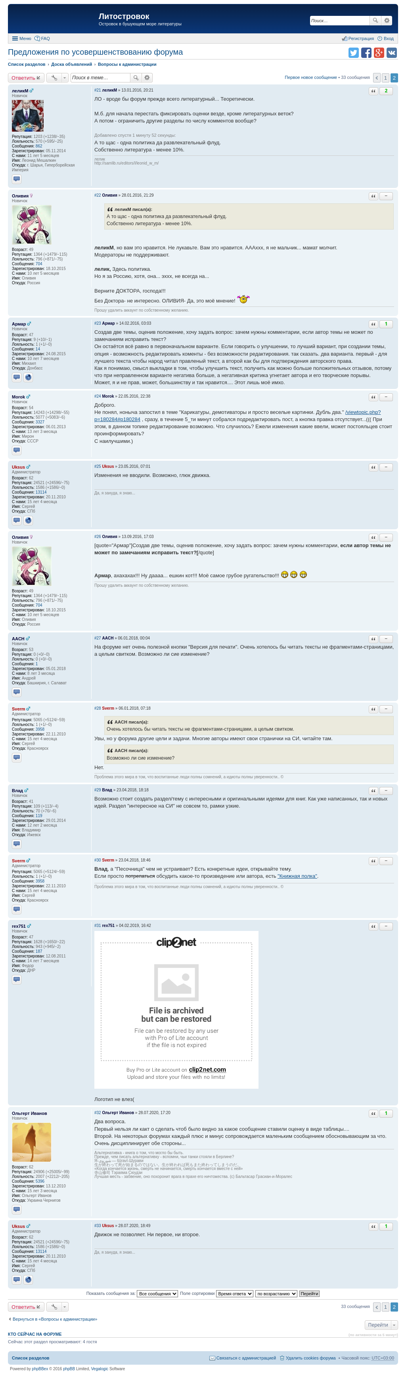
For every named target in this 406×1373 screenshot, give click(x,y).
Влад (17, 790)
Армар (19, 324)
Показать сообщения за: (132, 1293)
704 (39, 264)
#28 (97, 708)
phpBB (69, 1369)
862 (39, 146)
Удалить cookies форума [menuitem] (311, 1358)
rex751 (19, 926)
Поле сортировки (216, 1293)
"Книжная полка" (297, 876)
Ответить (23, 77)
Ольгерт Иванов (29, 1113)
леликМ (20, 90)
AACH (18, 638)
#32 (97, 1113)
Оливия (20, 195)
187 (39, 951)
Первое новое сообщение (311, 77)
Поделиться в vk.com (392, 53)
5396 (40, 1181)
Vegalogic (99, 1369)
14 (38, 349)
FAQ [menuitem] (45, 38)
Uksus (18, 467)
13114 (41, 492)
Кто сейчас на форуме (35, 1334)
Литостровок (124, 16)
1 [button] (385, 78)
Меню (25, 38)
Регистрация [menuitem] (361, 38)
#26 (97, 536)
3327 (40, 422)
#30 (97, 860)
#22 (97, 195)
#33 (97, 1226)
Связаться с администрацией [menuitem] (246, 1358)
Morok (18, 396)
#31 (97, 925)
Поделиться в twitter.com (354, 53)
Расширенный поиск (386, 20)
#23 (97, 323)
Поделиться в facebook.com (366, 53)
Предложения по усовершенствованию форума (95, 52)
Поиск (375, 20)
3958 (40, 729)
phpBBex (40, 1369)
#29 (97, 790)
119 (39, 816)
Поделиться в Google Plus (379, 53)
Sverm (18, 709)
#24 (97, 396)
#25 (97, 466)
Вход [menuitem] (389, 38)
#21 (97, 90)
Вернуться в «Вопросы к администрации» (55, 1319)
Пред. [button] (377, 77)
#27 (97, 638)
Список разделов (31, 1358)
